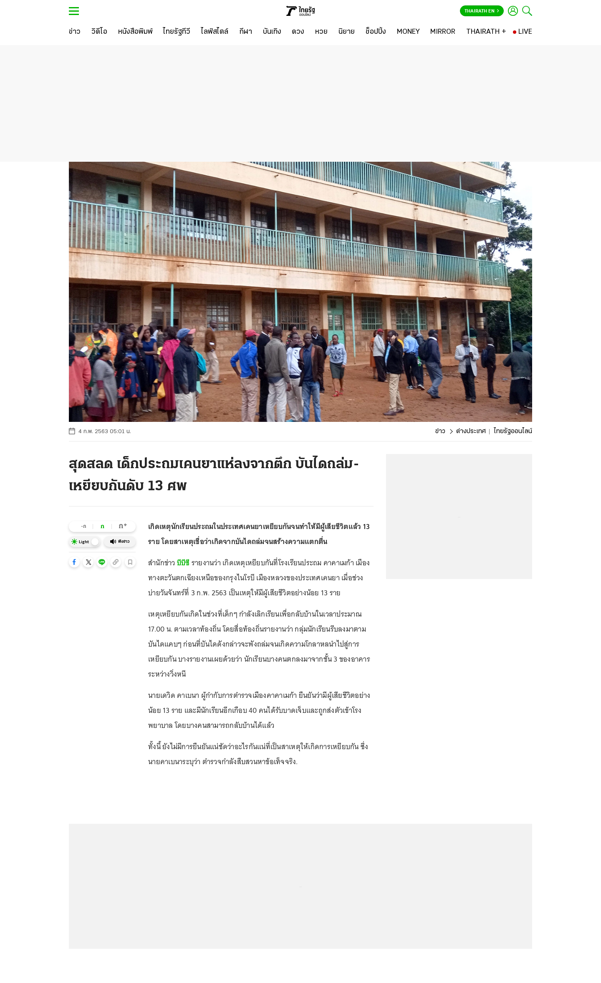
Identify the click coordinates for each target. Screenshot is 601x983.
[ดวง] (298, 32)
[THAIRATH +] (486, 32)
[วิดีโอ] (99, 32)
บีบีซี (183, 563)
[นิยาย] (346, 32)
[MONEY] (408, 32)
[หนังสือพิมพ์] (135, 32)
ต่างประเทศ (471, 431)
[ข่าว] (75, 32)
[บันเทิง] (272, 32)
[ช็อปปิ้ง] (376, 32)
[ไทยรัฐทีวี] (176, 32)
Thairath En (482, 11)
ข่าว (440, 431)
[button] (74, 562)
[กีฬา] (245, 32)
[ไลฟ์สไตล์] (214, 32)
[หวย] (321, 32)
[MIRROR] (442, 32)
